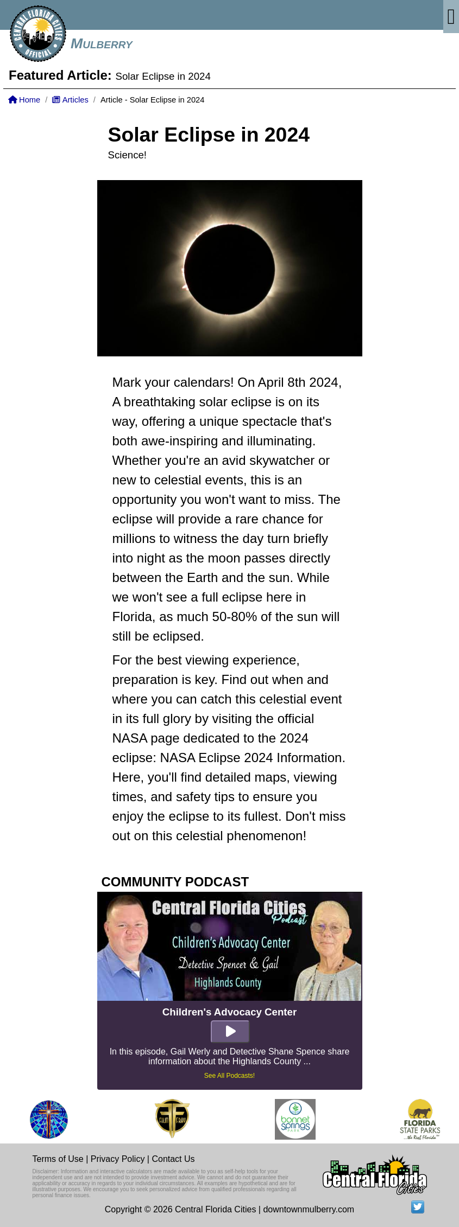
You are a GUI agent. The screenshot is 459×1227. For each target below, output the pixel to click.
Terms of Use (58, 1159)
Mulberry (102, 43)
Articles (70, 99)
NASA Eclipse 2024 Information (251, 757)
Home (24, 99)
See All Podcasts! (229, 1075)
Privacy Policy (118, 1159)
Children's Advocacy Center (229, 1012)
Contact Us (173, 1159)
